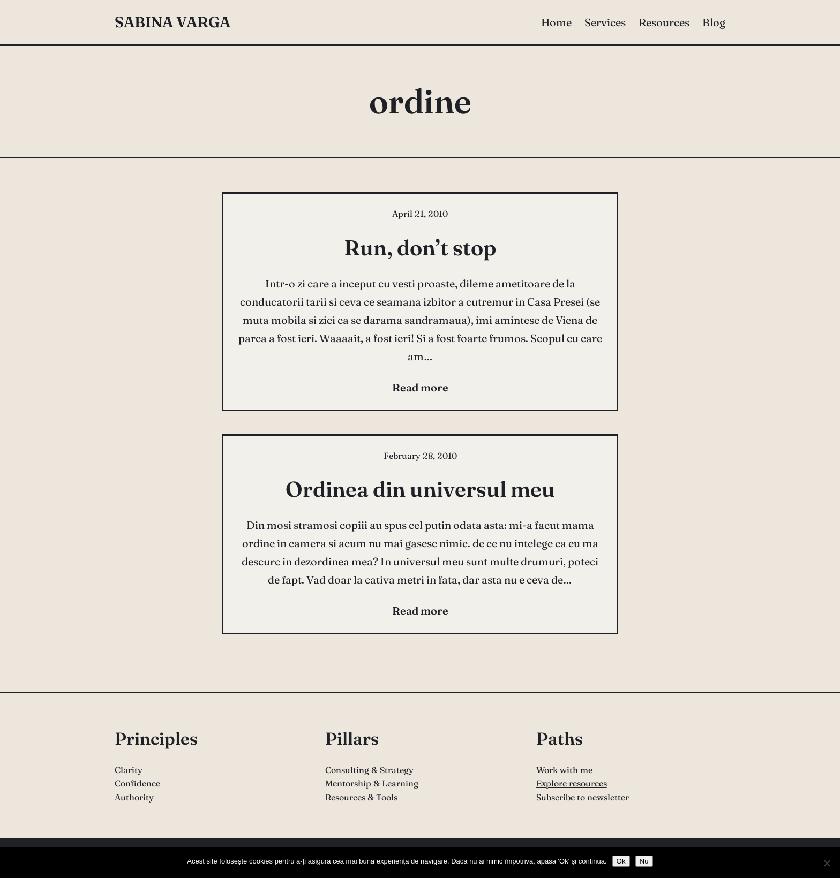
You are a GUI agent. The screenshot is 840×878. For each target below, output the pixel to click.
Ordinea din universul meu (420, 489)
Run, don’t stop (420, 247)
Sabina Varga (172, 22)
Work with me (564, 770)
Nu (644, 861)
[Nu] (826, 863)
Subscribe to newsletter (582, 797)
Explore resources (571, 783)
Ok (621, 861)
